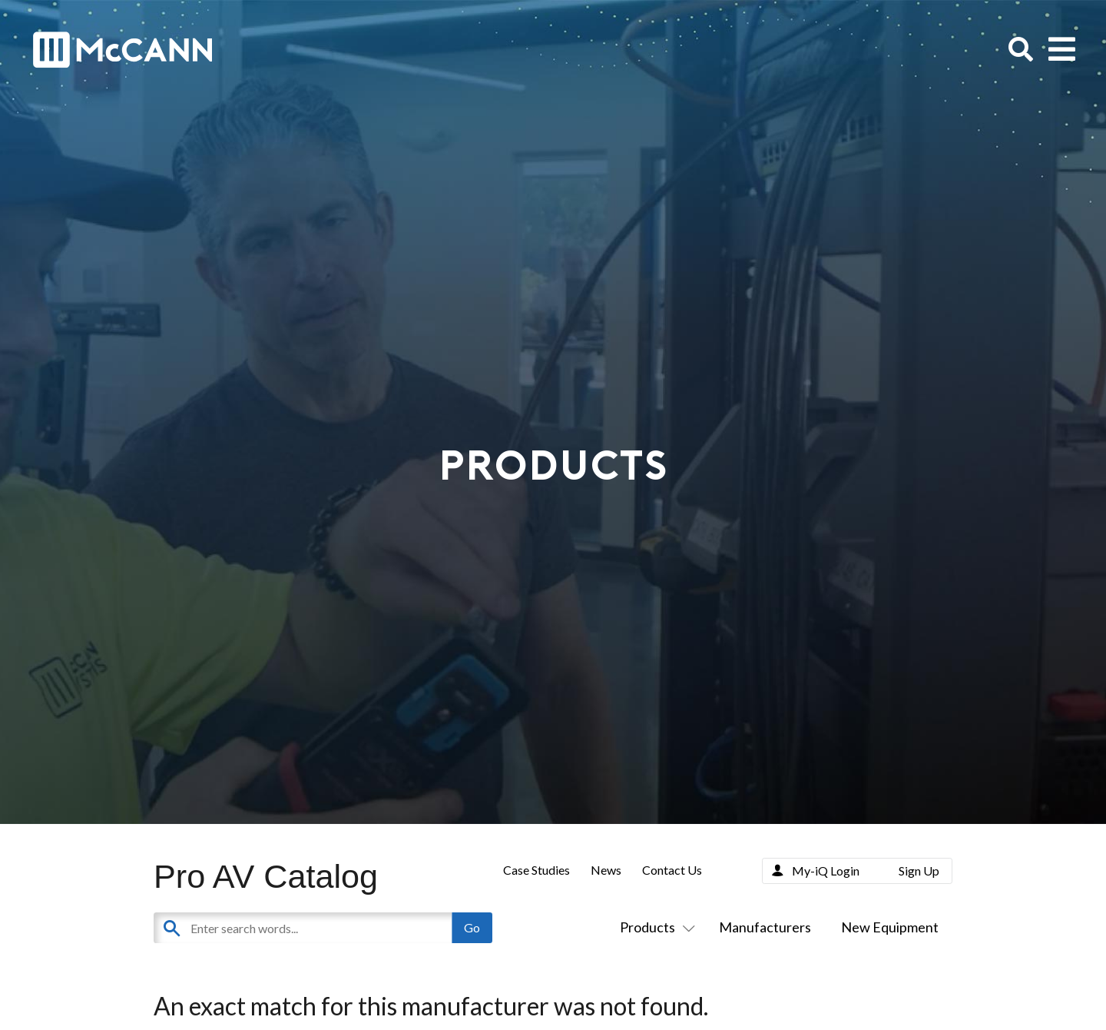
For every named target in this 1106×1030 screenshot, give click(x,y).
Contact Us (672, 869)
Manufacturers (765, 927)
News (606, 869)
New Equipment (890, 927)
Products (654, 927)
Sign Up (919, 870)
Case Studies (536, 869)
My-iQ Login (825, 870)
